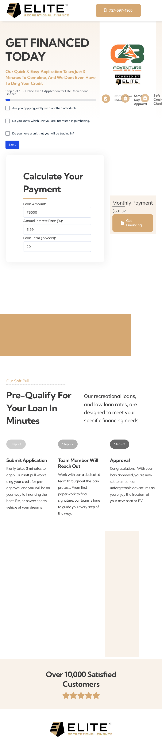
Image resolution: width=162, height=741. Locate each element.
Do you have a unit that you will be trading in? (43, 133)
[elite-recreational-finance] (37, 5)
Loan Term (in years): (39, 238)
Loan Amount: (34, 204)
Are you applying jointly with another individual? (44, 108)
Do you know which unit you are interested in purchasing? (51, 121)
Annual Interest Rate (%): (43, 220)
